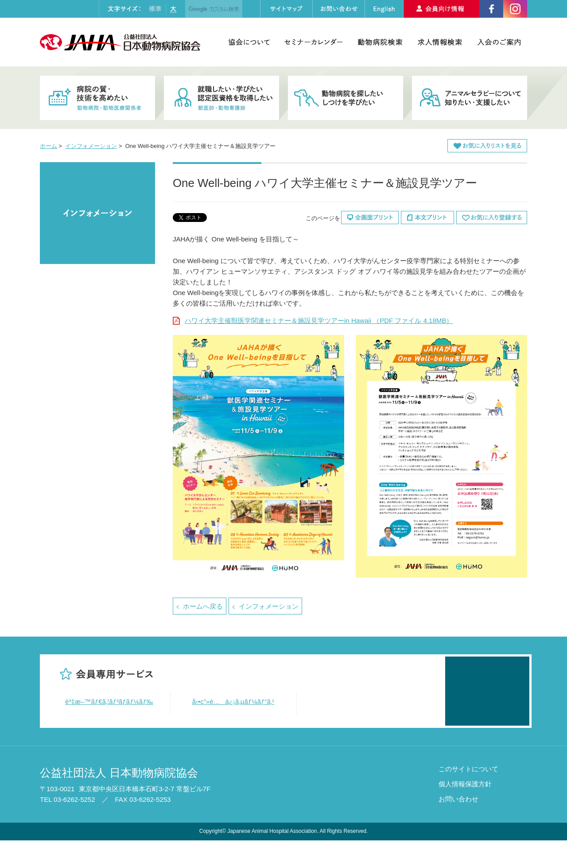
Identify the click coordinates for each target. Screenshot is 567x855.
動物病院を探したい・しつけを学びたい (345, 98)
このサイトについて (468, 784)
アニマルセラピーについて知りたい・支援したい (469, 98)
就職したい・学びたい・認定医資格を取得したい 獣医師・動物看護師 (221, 98)
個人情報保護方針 (465, 799)
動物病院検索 (379, 42)
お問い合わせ (458, 814)
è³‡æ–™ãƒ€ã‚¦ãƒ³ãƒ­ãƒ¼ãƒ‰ (109, 701)
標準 (155, 8)
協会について (249, 42)
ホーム (48, 146)
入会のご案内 (499, 42)
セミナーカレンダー (313, 42)
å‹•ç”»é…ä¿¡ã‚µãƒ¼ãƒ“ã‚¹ (233, 701)
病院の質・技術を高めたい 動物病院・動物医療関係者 (97, 98)
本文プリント (427, 217)
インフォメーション (91, 146)
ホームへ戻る (203, 606)
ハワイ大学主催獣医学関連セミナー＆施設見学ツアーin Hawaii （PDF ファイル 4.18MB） (319, 320)
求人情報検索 (440, 42)
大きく (173, 8)
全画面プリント (370, 217)
